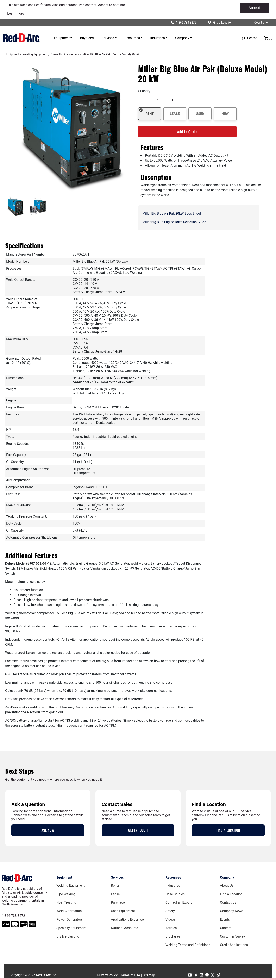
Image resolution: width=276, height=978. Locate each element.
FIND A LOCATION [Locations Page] (228, 830)
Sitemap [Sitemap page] (149, 975)
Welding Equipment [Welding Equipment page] (70, 886)
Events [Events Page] (225, 919)
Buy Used (87, 38)
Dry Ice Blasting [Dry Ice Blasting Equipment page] (67, 936)
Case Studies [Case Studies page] (175, 894)
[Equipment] (12, 54)
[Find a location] (220, 22)
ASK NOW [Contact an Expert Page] (47, 830)
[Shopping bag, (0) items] (268, 38)
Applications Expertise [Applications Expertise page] (127, 919)
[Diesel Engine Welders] (65, 54)
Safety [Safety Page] (170, 911)
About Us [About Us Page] (226, 886)
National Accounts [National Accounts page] (124, 928)
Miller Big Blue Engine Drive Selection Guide (174, 222)
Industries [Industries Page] (172, 886)
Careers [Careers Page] (225, 928)
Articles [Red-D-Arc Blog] (171, 928)
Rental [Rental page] (115, 886)
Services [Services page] (117, 877)
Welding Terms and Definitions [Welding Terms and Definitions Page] (187, 945)
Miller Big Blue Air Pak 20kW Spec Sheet (171, 213)
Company (182, 38)
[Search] (249, 38)
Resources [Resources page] (173, 877)
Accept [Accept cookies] (254, 8)
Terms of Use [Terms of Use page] (130, 975)
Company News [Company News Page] (231, 911)
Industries (157, 38)
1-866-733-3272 (13, 916)
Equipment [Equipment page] (64, 877)
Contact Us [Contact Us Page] (228, 902)
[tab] (15, 206)
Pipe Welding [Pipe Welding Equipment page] (65, 894)
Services (108, 38)
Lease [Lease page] (115, 894)
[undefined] (143, 100)
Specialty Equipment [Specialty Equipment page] (71, 928)
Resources (132, 38)
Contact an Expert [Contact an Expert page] (178, 902)
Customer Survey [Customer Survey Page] (232, 936)
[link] (15, 13)
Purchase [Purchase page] (118, 902)
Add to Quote (187, 131)
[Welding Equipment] (35, 54)
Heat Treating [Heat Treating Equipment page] (66, 902)
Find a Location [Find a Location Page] (231, 894)
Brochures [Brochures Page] (172, 936)
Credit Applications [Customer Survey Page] (234, 945)
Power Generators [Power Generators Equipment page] (69, 919)
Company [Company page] (227, 877)
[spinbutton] (158, 100)
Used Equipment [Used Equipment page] (123, 911)
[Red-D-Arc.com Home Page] (21, 37)
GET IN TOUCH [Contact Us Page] (138, 830)
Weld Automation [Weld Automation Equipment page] (69, 911)
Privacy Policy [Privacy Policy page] (107, 975)
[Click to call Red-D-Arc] (182, 22)
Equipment (62, 38)
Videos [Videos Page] (170, 919)
